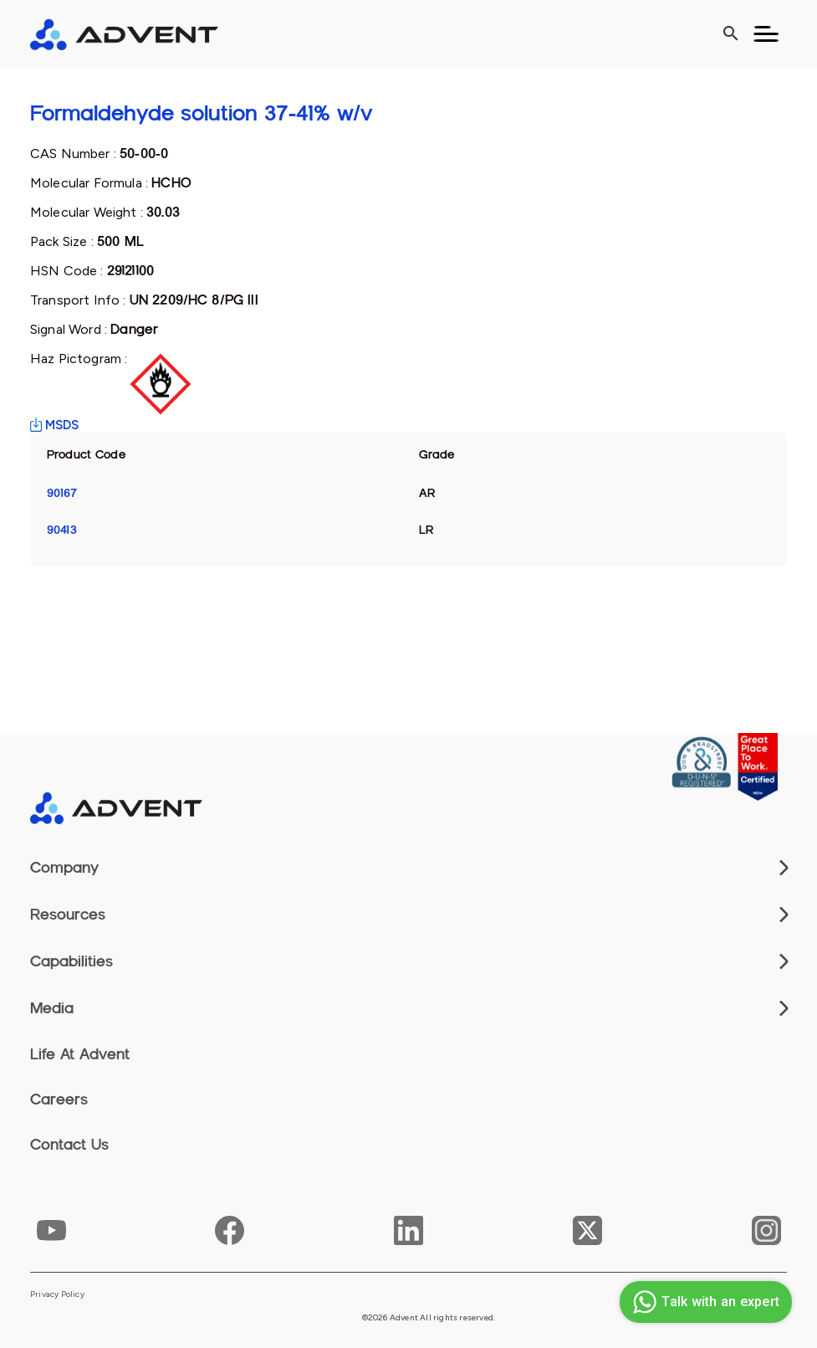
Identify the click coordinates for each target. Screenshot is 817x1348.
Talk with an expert (703, 1302)
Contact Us (69, 1144)
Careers (59, 1099)
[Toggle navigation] (766, 34)
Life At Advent (80, 1054)
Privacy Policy (57, 1294)
